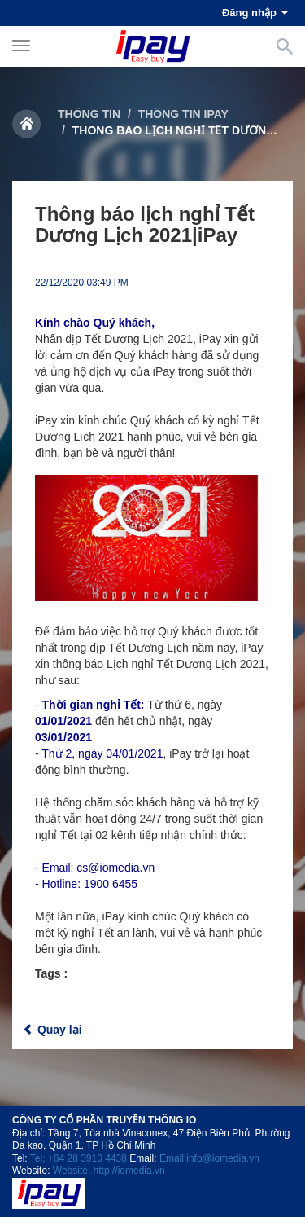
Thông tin (89, 114)
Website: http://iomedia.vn (109, 1170)
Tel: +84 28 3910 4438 (78, 1158)
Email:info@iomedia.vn (209, 1158)
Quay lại (52, 1029)
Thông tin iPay (183, 114)
